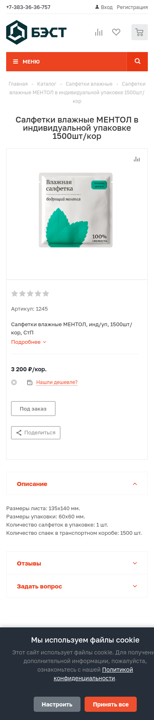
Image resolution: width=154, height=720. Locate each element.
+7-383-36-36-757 (28, 7)
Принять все (111, 704)
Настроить (57, 704)
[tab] (28, 342)
